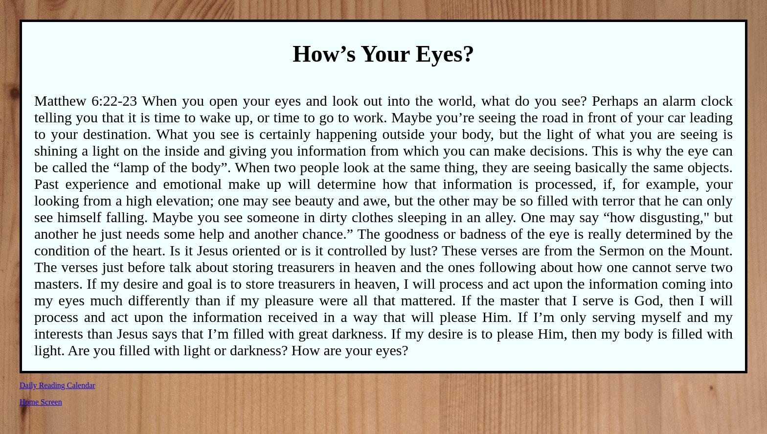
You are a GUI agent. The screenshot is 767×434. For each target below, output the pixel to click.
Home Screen (41, 402)
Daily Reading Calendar (57, 385)
